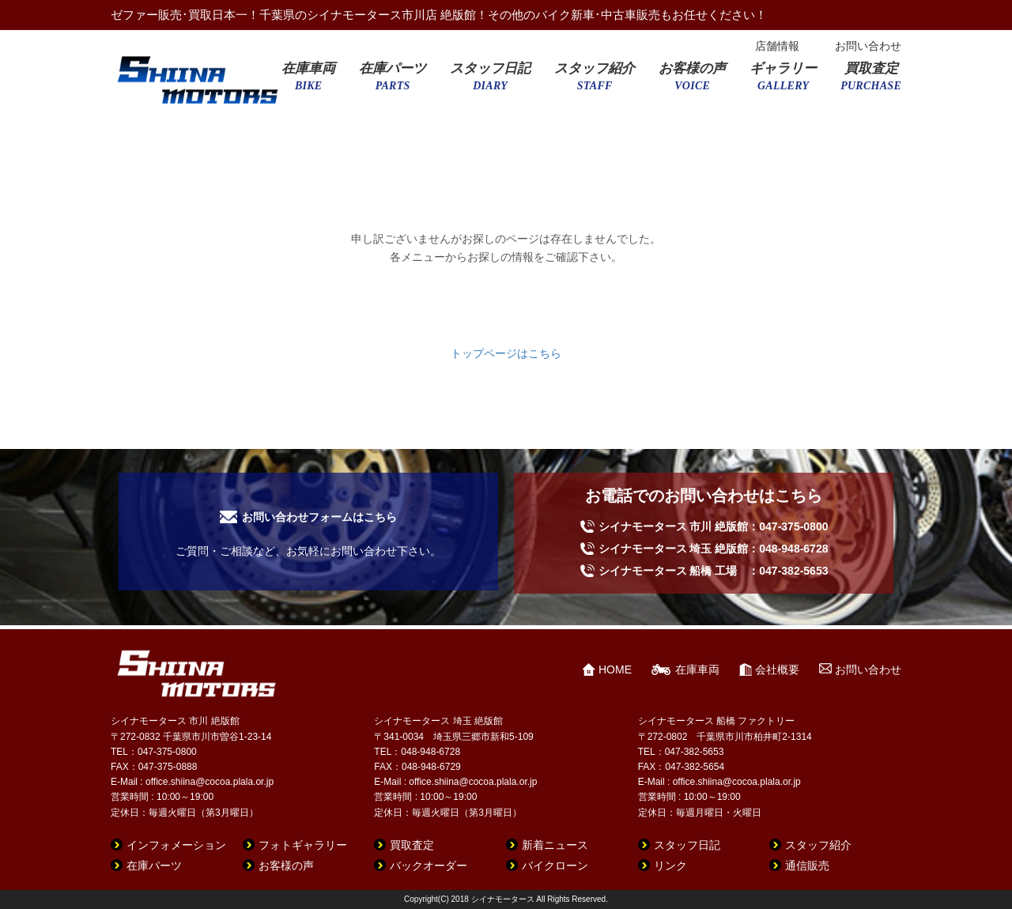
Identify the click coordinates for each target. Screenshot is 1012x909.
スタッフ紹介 (594, 81)
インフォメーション (176, 845)
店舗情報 (777, 46)
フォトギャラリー (303, 845)
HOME (615, 669)
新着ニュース (555, 845)
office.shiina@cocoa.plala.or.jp (209, 781)
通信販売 (807, 865)
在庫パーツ (392, 81)
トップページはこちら (506, 353)
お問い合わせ (868, 46)
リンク (670, 865)
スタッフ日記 (490, 81)
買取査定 (870, 81)
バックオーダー (428, 865)
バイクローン (555, 865)
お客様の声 (692, 81)
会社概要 (777, 669)
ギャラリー (783, 81)
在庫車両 (308, 81)
